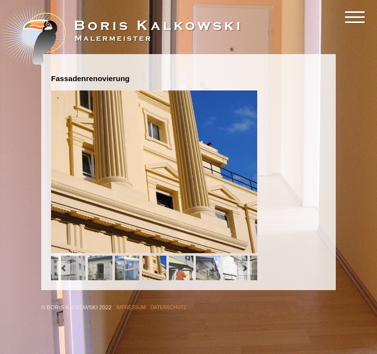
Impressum (131, 307)
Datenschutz (168, 307)
